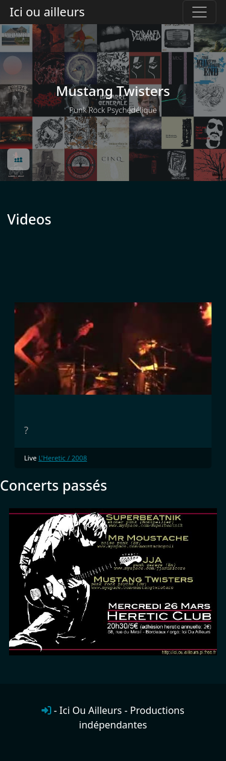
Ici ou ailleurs (47, 12)
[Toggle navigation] (199, 12)
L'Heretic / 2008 (63, 457)
